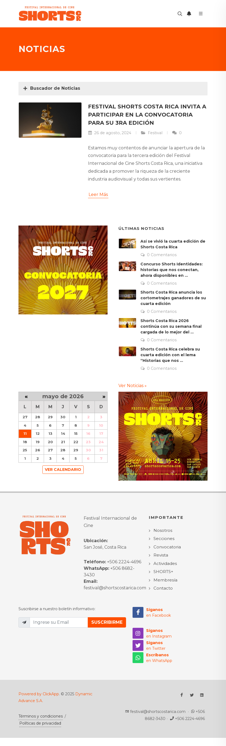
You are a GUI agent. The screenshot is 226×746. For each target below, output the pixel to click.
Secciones (163, 538)
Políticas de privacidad (40, 723)
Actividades (165, 563)
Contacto (163, 588)
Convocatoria (167, 546)
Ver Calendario (63, 469)
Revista (160, 555)
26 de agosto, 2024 (109, 132)
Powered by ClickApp (38, 694)
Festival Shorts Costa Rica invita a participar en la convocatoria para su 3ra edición (147, 114)
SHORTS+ (163, 571)
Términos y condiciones (40, 716)
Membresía (165, 580)
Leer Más (98, 194)
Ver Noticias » (132, 385)
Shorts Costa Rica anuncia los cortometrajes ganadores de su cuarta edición (173, 298)
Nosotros (162, 530)
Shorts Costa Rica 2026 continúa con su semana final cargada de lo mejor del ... (171, 326)
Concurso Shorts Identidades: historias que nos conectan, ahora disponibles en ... (171, 270)
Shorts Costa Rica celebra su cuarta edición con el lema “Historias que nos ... (170, 355)
